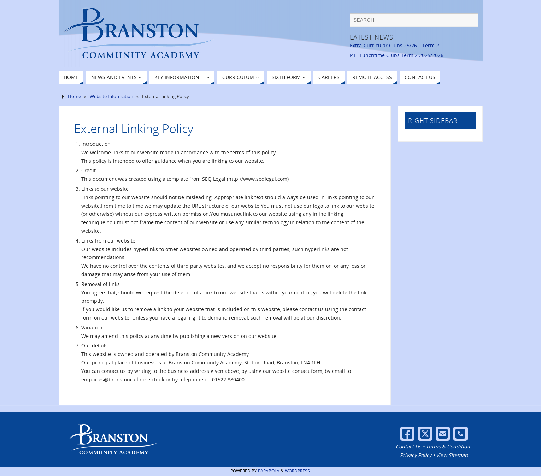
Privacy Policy (415, 455)
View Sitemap (452, 455)
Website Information (111, 97)
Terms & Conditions (449, 446)
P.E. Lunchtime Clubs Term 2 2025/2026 (396, 55)
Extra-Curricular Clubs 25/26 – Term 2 (394, 45)
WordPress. (298, 471)
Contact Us (408, 446)
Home (74, 97)
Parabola (269, 471)
